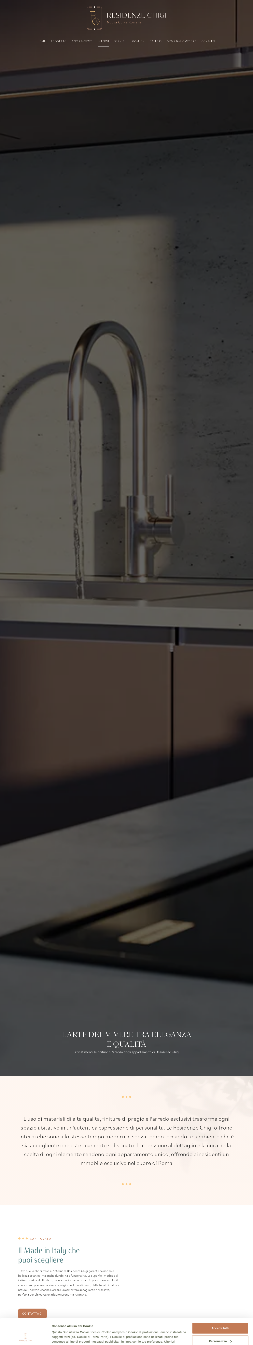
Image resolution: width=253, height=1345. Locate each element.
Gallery (156, 42)
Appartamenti (82, 42)
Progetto (59, 42)
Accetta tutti (220, 1303)
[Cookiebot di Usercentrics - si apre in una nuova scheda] (25, 1337)
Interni (103, 42)
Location (138, 42)
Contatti (208, 42)
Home (42, 42)
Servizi (119, 42)
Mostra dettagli (62, 1337)
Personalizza (220, 1316)
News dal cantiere (181, 42)
